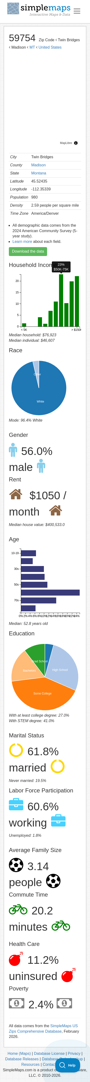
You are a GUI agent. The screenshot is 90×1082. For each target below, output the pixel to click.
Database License (49, 1053)
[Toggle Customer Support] (67, 1065)
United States (50, 47)
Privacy (74, 1053)
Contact (49, 1064)
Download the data (28, 251)
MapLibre (66, 143)
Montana (38, 173)
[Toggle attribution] (76, 143)
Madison (38, 165)
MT (32, 47)
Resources (30, 1064)
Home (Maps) (19, 1053)
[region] (45, 100)
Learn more (22, 242)
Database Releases (22, 1059)
